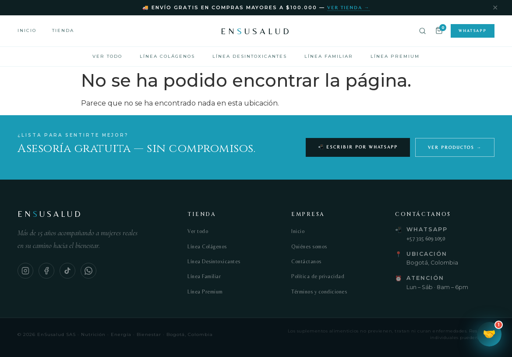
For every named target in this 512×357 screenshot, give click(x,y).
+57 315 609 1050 (425, 238)
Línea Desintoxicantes (249, 56)
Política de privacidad (317, 276)
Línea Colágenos (167, 56)
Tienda (63, 30)
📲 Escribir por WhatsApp (358, 147)
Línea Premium (395, 56)
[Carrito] (439, 31)
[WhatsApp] (88, 271)
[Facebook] (46, 271)
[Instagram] (25, 271)
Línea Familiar (328, 56)
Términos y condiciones (319, 292)
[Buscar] (422, 31)
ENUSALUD (256, 31)
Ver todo (107, 56)
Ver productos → (455, 147)
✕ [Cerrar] (495, 8)
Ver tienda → (348, 7)
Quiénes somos (309, 247)
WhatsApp (473, 30)
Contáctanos (306, 261)
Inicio (27, 30)
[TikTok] (67, 271)
